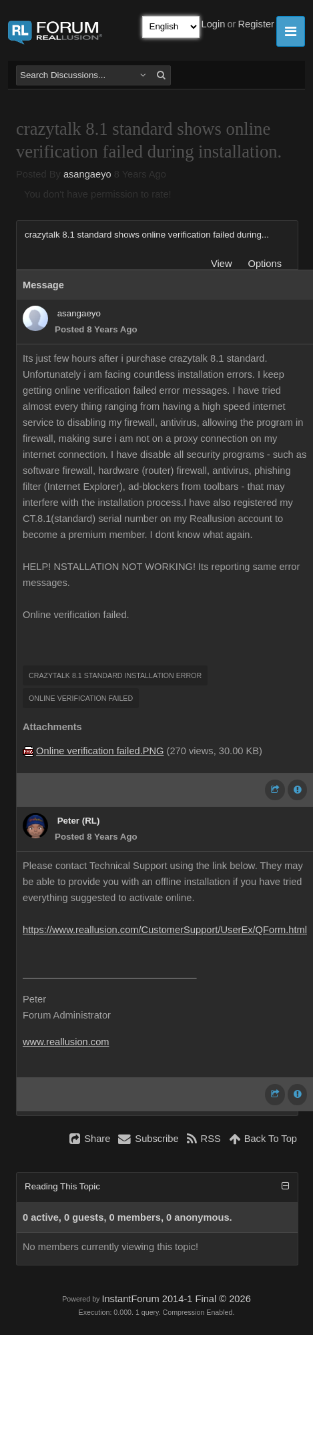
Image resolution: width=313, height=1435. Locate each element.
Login (214, 24)
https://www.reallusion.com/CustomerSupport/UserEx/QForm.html (165, 929)
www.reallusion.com (66, 1042)
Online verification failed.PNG (100, 751)
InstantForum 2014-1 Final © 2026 (175, 1299)
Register (256, 24)
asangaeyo (87, 174)
